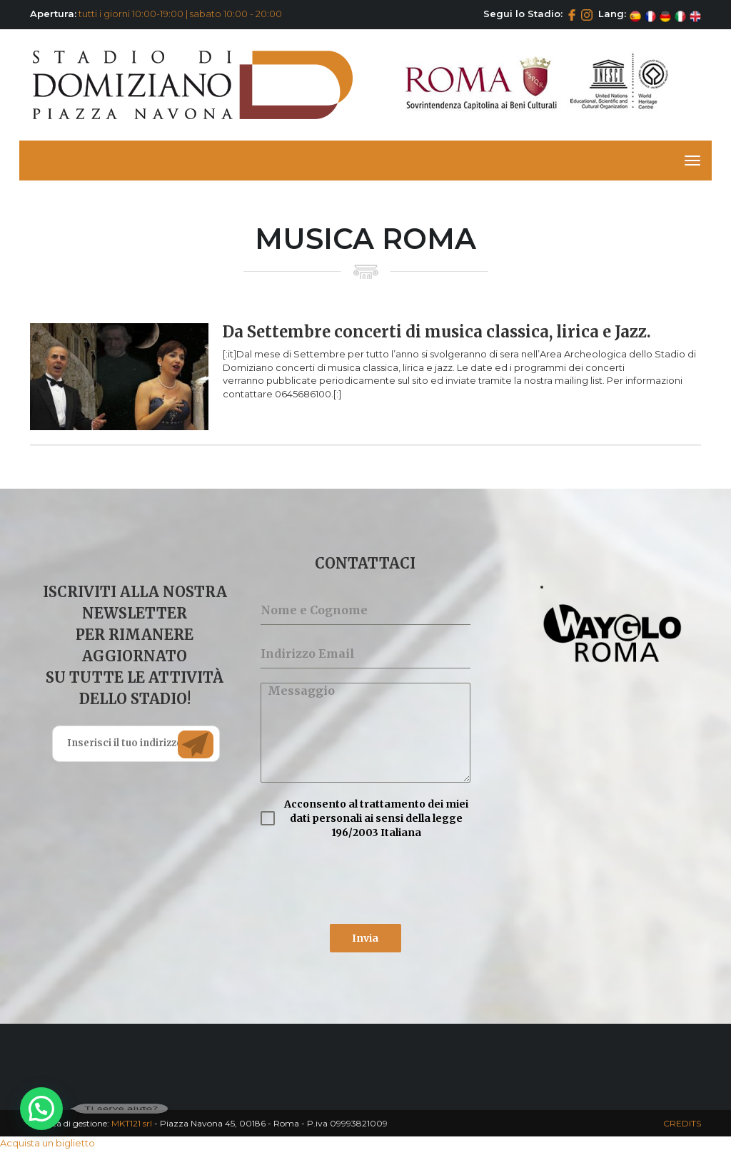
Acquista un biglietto (47, 1143)
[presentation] (365, 882)
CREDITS (682, 1123)
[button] (41, 1108)
